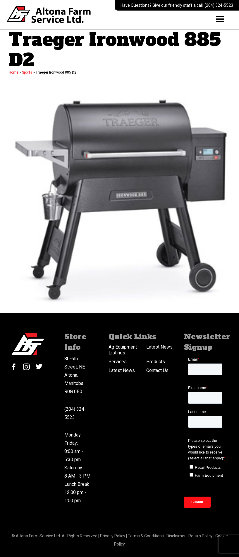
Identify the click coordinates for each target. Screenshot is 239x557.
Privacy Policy (113, 536)
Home (13, 72)
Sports (27, 72)
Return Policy (201, 536)
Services (118, 361)
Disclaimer (176, 536)
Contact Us (157, 370)
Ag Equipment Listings (123, 350)
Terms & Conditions (146, 536)
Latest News (159, 347)
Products (155, 361)
